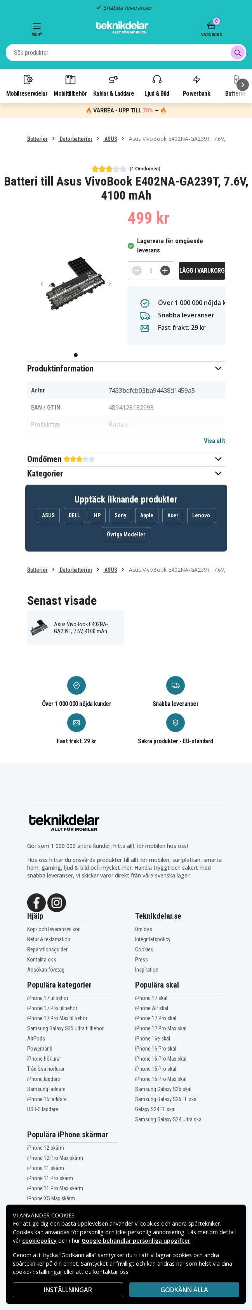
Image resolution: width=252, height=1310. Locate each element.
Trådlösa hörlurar (45, 1069)
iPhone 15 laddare (47, 1099)
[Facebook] (36, 902)
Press (141, 959)
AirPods (36, 1038)
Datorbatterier (75, 139)
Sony (120, 515)
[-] (137, 270)
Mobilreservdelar (26, 85)
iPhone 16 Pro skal (155, 1049)
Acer (172, 515)
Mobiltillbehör (70, 85)
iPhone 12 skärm (45, 1148)
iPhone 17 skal (151, 998)
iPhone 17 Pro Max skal (160, 1028)
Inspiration (146, 970)
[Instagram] (56, 902)
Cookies (144, 949)
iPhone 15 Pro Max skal (160, 1079)
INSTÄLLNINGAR (68, 1289)
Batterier (37, 139)
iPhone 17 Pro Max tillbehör (57, 1018)
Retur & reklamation (48, 939)
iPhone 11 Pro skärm (50, 1178)
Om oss (143, 929)
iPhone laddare (43, 1079)
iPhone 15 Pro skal (155, 1069)
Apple (146, 515)
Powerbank (196, 85)
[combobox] (126, 52)
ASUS (110, 139)
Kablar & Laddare (113, 85)
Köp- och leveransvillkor (53, 929)
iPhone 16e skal (152, 1038)
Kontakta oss (41, 959)
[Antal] (151, 270)
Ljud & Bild (156, 85)
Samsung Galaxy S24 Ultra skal (169, 1119)
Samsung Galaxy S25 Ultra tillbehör (65, 1028)
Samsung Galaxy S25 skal (163, 1089)
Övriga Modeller (126, 534)
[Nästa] (242, 85)
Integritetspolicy (152, 939)
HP (97, 515)
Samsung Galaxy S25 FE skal (166, 1099)
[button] (126, 368)
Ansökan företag (45, 970)
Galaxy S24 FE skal (155, 1109)
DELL (74, 515)
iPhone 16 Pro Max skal (160, 1059)
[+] (165, 270)
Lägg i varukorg (202, 270)
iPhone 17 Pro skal (155, 1018)
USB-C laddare (42, 1109)
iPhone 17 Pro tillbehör (52, 1008)
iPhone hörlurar (44, 1059)
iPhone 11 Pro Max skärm (55, 1188)
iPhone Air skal (151, 1008)
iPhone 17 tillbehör (47, 998)
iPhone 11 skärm (45, 1168)
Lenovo (201, 515)
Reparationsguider (47, 949)
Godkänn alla (184, 1289)
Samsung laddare (46, 1089)
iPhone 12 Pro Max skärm (55, 1158)
